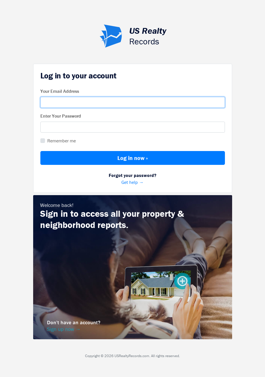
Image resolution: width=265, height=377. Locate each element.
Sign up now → (64, 329)
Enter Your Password (60, 116)
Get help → (132, 178)
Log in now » (132, 157)
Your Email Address (59, 91)
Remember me (61, 141)
